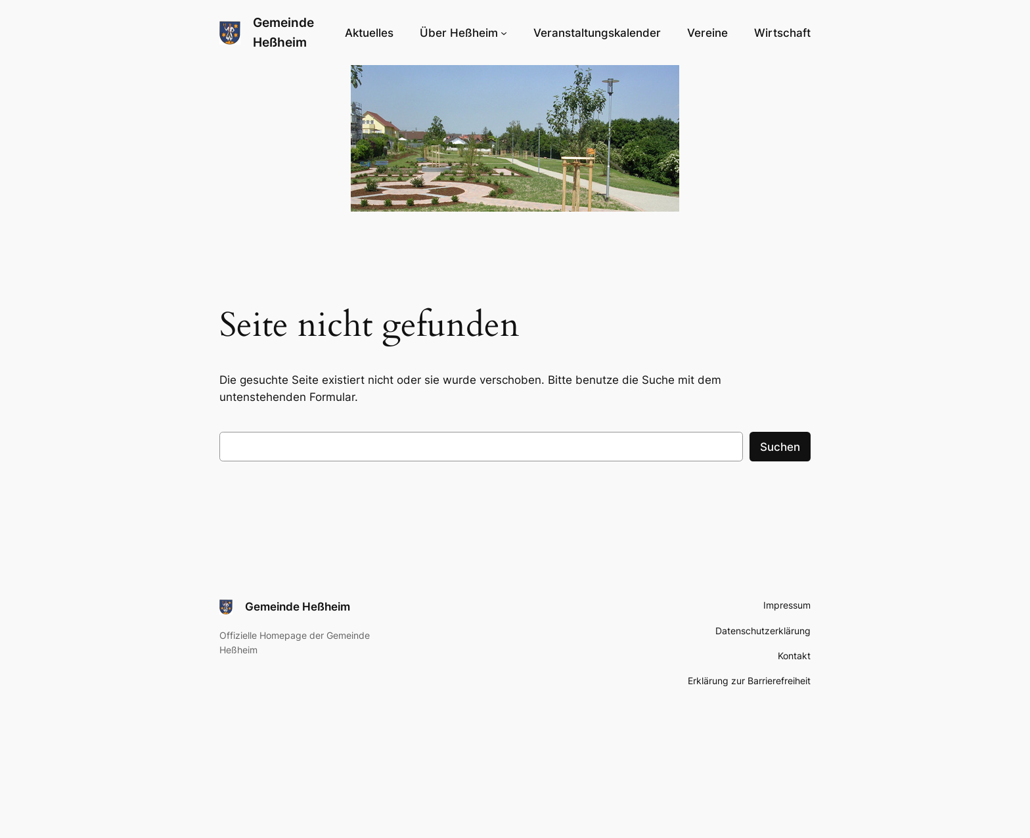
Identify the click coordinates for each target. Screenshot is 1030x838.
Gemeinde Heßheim (297, 606)
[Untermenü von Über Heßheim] (463, 33)
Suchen (780, 447)
